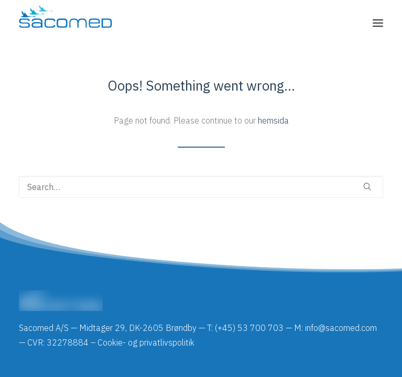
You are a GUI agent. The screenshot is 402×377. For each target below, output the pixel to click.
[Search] (201, 187)
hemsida (273, 120)
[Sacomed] (65, 23)
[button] (378, 23)
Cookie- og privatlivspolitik (145, 342)
